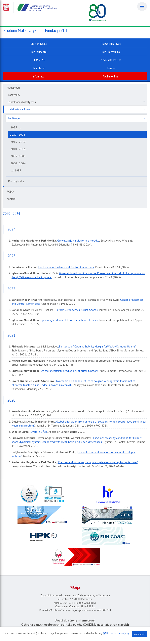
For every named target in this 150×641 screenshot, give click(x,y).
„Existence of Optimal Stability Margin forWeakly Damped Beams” (97, 346)
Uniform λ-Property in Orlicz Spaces (76, 310)
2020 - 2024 (17, 134)
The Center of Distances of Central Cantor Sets (66, 267)
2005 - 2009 (18, 156)
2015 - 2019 (18, 142)
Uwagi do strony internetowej (75, 620)
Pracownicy (13, 95)
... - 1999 (16, 170)
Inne (111, 68)
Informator (39, 76)
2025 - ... (16, 127)
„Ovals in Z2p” (38, 432)
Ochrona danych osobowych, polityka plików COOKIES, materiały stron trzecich (75, 624)
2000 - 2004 (18, 163)
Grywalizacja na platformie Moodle (78, 240)
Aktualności (13, 87)
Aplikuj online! (111, 76)
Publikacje (76, 118)
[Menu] (142, 6)
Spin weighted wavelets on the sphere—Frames (69, 320)
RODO (10, 191)
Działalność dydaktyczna (76, 102)
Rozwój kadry (16, 181)
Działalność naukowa (75, 109)
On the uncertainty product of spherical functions (69, 371)
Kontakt (11, 199)
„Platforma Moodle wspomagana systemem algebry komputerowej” (97, 462)
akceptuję (139, 633)
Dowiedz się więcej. (117, 633)
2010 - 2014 (18, 149)
